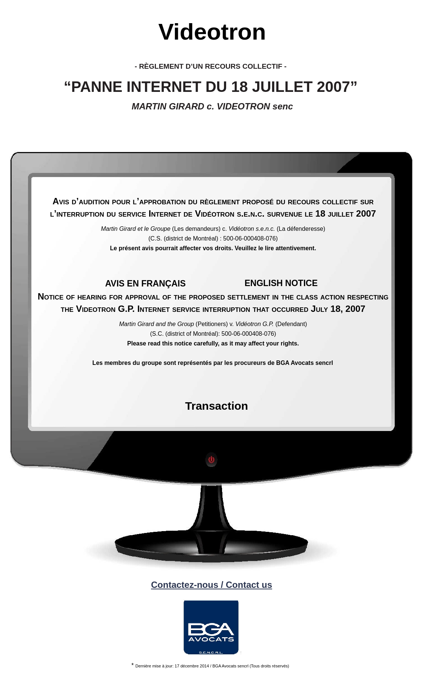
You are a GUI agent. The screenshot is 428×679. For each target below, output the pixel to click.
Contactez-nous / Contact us (211, 585)
